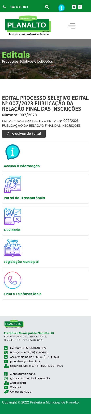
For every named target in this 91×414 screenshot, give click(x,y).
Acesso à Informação (22, 166)
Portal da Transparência (24, 198)
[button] (46, 6)
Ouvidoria (12, 230)
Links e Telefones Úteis (22, 294)
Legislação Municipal (21, 261)
